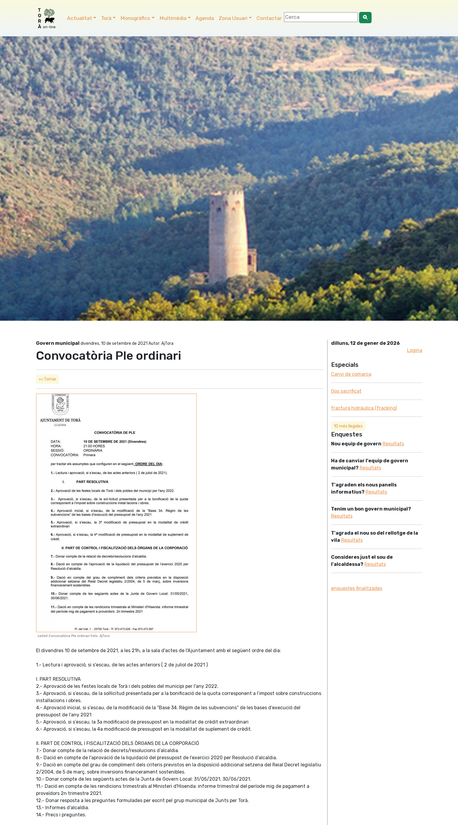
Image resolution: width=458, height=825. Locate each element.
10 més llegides (348, 426)
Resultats (393, 444)
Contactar (269, 18)
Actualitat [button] (79, 18)
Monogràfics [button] (135, 18)
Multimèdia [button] (173, 18)
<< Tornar (47, 379)
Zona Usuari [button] (233, 18)
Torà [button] (106, 18)
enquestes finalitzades (356, 588)
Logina (414, 350)
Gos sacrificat (346, 391)
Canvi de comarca (351, 374)
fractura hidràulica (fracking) (364, 408)
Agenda (204, 18)
